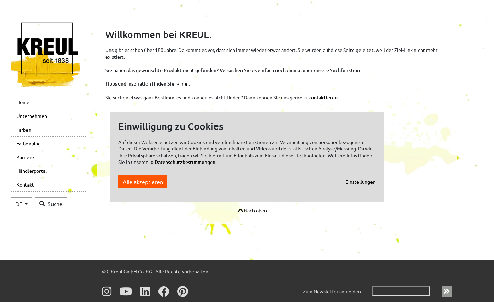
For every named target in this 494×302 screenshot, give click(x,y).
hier (184, 83)
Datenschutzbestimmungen (185, 162)
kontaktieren (323, 97)
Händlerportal (31, 171)
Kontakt (25, 184)
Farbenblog (28, 143)
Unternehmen (31, 116)
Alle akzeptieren (143, 181)
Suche (50, 203)
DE (19, 203)
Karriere (25, 157)
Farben (23, 129)
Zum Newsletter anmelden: (332, 291)
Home (23, 102)
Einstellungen (360, 182)
